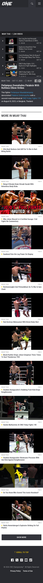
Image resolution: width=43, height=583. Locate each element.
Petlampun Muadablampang (22, 92)
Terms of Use (28, 571)
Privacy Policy (15, 571)
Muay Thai (6, 34)
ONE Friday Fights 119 (32, 98)
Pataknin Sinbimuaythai (20, 95)
